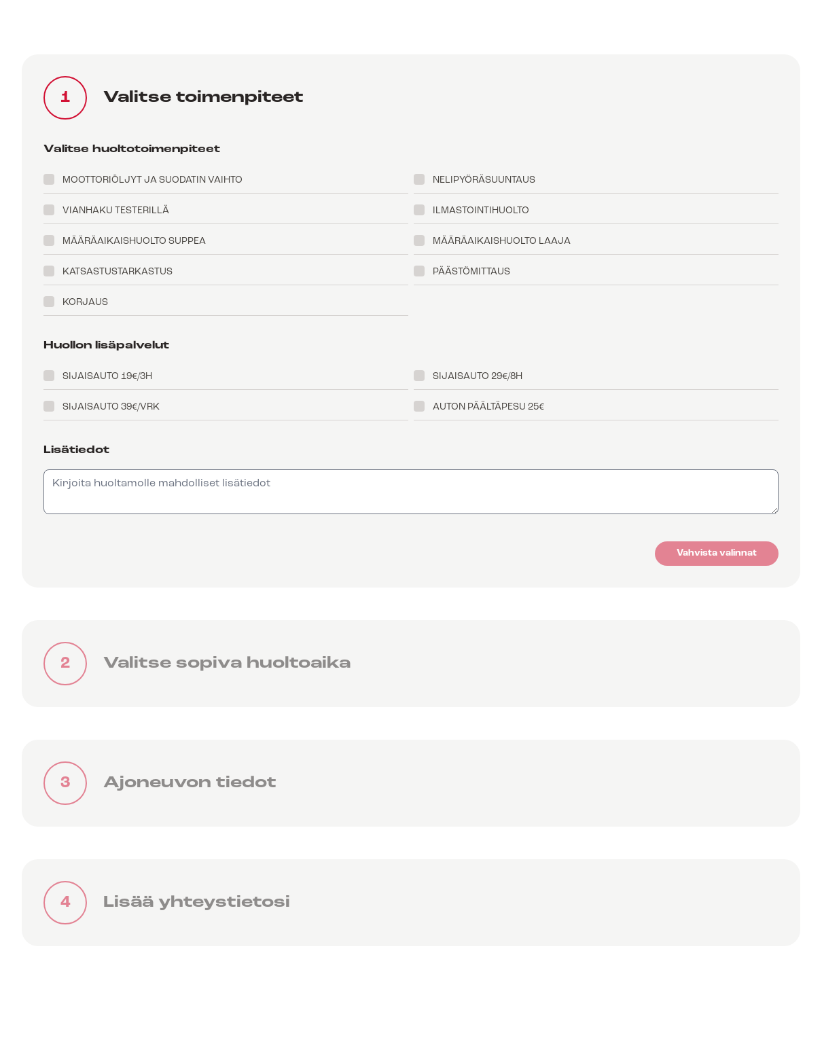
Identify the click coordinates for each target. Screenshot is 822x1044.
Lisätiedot (76, 450)
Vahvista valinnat (717, 553)
